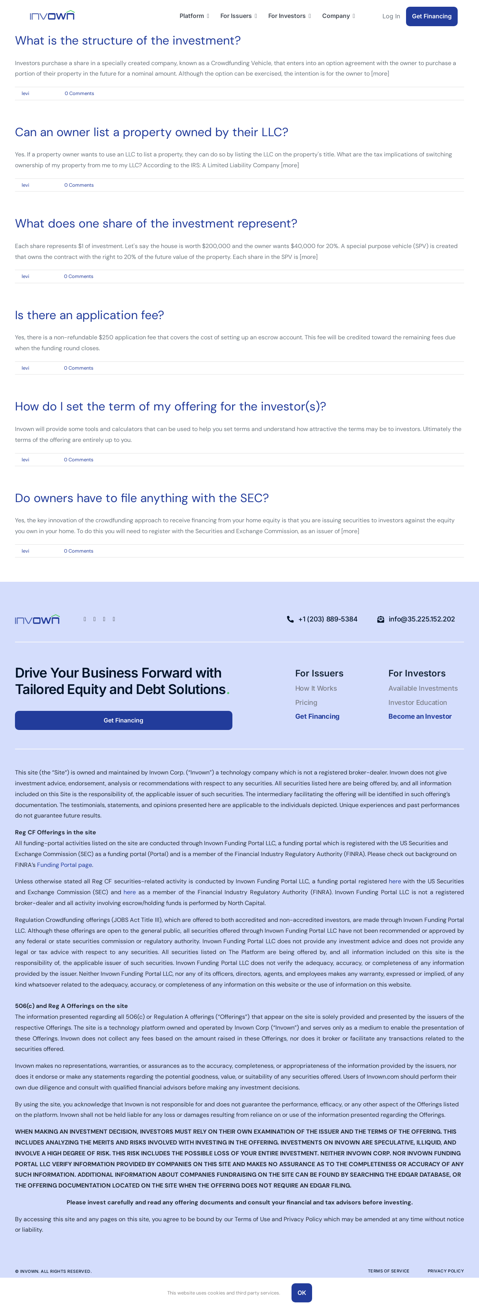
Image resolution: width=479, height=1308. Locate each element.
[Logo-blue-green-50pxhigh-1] (52, 13)
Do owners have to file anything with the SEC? (142, 498)
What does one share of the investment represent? (156, 223)
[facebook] (85, 619)
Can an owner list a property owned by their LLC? (152, 132)
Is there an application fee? (89, 315)
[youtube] (114, 619)
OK (302, 1292)
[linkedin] (95, 619)
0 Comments (79, 93)
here (395, 881)
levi (25, 93)
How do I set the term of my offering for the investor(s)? (170, 406)
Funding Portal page (64, 865)
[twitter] (104, 619)
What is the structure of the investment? (128, 40)
